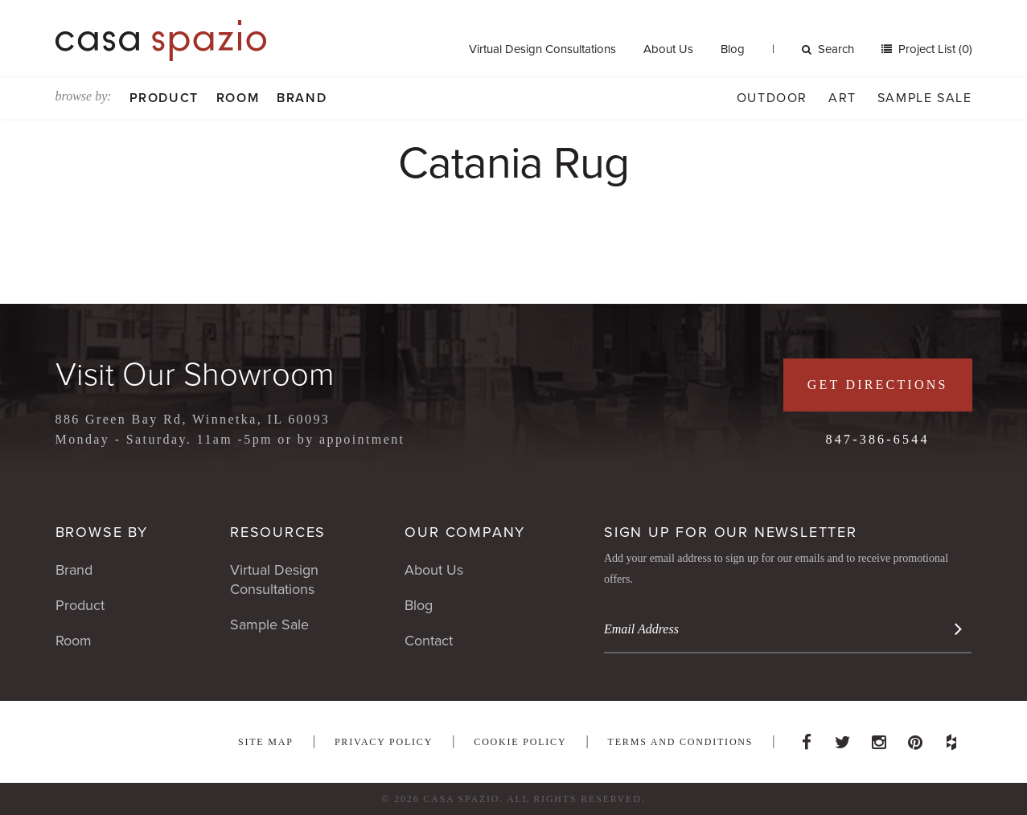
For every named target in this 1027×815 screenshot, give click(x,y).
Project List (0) (933, 49)
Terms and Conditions (681, 741)
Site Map (266, 741)
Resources (278, 532)
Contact (429, 640)
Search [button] (828, 49)
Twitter (843, 738)
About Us (668, 49)
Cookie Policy (520, 741)
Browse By (101, 532)
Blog (733, 49)
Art (842, 98)
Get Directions (877, 384)
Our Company (465, 532)
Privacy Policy (384, 741)
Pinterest (915, 738)
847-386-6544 (878, 439)
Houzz (951, 738)
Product (164, 98)
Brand (302, 98)
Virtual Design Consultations (542, 49)
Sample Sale (924, 98)
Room (237, 98)
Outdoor (772, 98)
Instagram (879, 738)
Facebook (807, 738)
